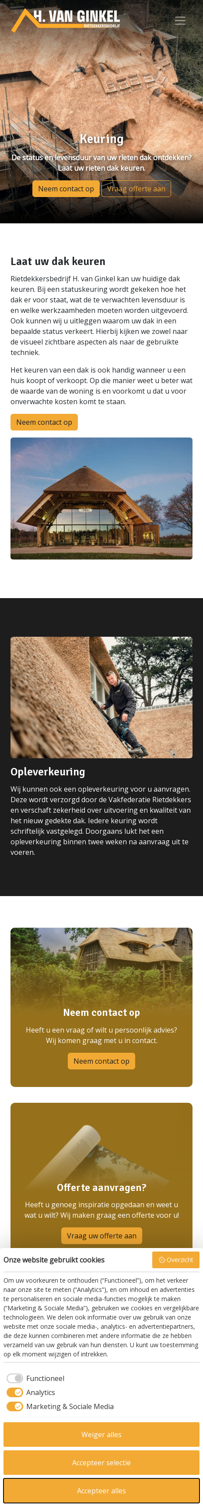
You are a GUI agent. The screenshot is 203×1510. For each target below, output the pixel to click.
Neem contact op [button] (66, 189)
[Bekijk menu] (180, 20)
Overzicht (176, 1259)
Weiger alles (101, 1434)
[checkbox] (34, 1378)
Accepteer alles (101, 1491)
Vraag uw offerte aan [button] (101, 1236)
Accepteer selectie (101, 1462)
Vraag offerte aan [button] (136, 189)
